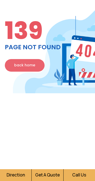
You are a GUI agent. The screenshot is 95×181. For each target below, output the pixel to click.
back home (24, 65)
